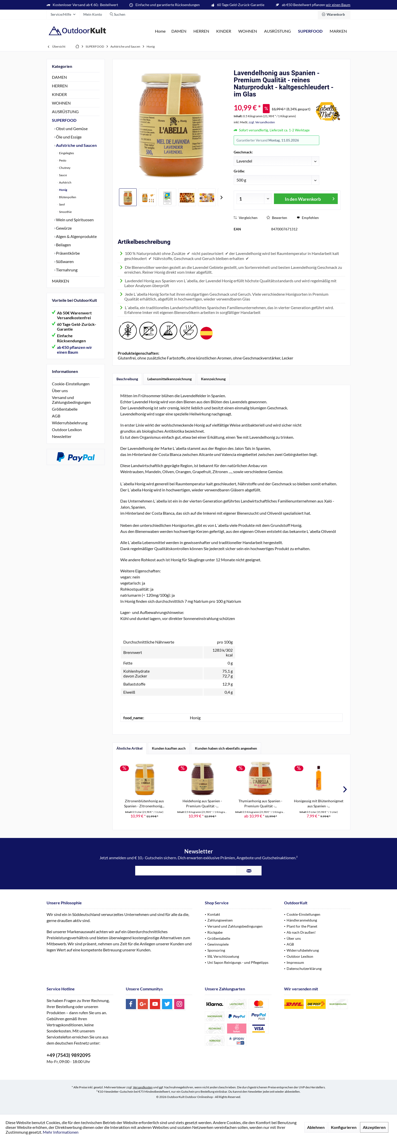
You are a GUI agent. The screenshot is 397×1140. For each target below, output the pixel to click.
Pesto (62, 160)
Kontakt (213, 914)
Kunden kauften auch (169, 748)
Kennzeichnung (213, 379)
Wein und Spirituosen (74, 219)
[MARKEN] (338, 31)
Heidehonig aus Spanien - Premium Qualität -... (202, 803)
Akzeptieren (374, 1127)
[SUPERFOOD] (310, 31)
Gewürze (63, 228)
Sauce (62, 175)
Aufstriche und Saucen (76, 145)
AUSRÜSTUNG (65, 111)
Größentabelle (64, 409)
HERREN (60, 85)
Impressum (295, 962)
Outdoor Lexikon (67, 429)
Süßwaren (64, 261)
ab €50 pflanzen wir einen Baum (74, 349)
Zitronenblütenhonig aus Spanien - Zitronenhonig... (144, 803)
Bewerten (276, 217)
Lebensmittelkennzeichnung (169, 379)
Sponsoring (216, 950)
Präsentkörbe (67, 253)
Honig (62, 190)
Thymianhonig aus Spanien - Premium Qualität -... (260, 803)
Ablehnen (316, 1127)
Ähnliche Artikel (129, 748)
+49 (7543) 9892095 (69, 1055)
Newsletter (61, 436)
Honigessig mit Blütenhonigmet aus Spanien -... (318, 803)
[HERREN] (201, 31)
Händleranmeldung (302, 920)
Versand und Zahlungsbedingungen (71, 400)
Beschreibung (127, 379)
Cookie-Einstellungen (71, 383)
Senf (61, 204)
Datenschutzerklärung (304, 968)
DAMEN (59, 77)
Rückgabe (215, 932)
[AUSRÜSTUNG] (277, 31)
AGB (56, 415)
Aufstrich (64, 182)
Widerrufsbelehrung (69, 422)
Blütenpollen (67, 197)
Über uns (60, 390)
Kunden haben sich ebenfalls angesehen (226, 748)
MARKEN (60, 280)
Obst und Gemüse (71, 128)
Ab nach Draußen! (301, 932)
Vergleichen (245, 217)
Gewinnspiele (218, 944)
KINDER (59, 94)
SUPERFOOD (64, 120)
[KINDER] (224, 31)
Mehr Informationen (60, 1132)
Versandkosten (143, 1087)
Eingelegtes (66, 153)
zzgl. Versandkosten (262, 122)
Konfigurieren (343, 1127)
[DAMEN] (179, 31)
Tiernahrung (66, 269)
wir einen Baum (338, 5)
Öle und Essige (68, 136)
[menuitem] (334, 14)
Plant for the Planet (302, 926)
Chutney (64, 168)
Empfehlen (308, 217)
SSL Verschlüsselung (223, 956)
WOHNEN (61, 103)
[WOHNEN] (248, 31)
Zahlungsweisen (220, 920)
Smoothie (65, 212)
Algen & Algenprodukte (76, 236)
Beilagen (63, 244)
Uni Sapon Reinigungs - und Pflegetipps (237, 962)
